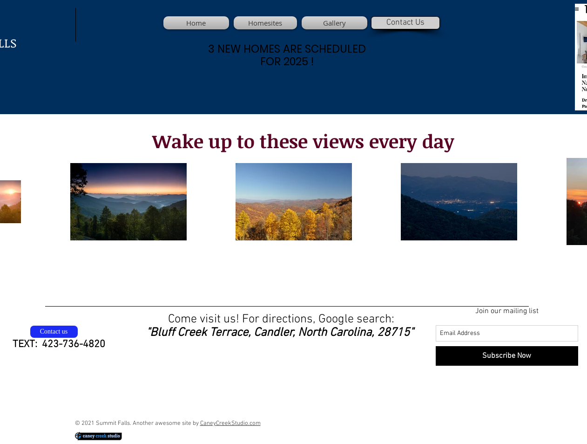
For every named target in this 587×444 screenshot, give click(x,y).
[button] (333, 22)
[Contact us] (54, 332)
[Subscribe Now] (507, 356)
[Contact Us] (405, 22)
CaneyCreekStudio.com (230, 423)
